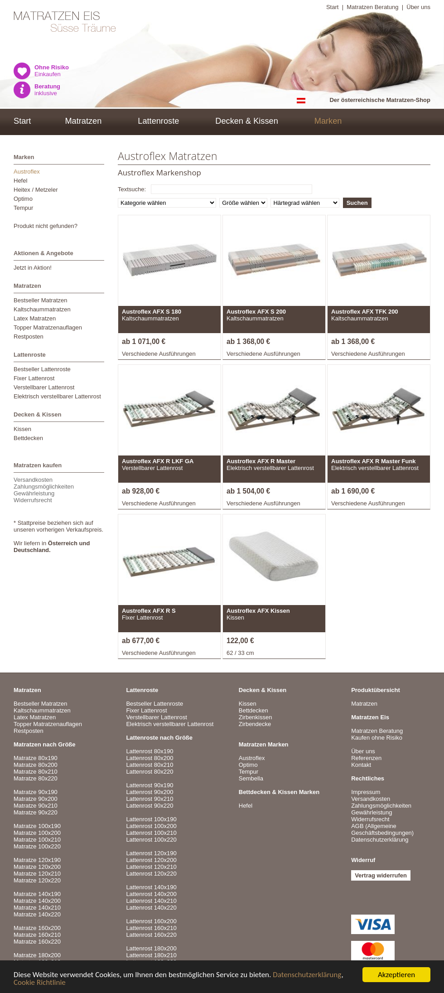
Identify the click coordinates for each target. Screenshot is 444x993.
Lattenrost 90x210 (149, 798)
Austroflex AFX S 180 (151, 311)
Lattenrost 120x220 (151, 873)
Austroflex (27, 171)
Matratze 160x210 (37, 934)
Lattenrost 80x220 (149, 771)
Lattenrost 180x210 (151, 955)
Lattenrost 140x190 (151, 887)
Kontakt (361, 764)
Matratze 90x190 (36, 792)
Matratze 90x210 (36, 805)
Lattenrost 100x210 (151, 832)
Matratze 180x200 (37, 955)
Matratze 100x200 (37, 832)
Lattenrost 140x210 (151, 900)
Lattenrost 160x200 (151, 921)
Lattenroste (158, 121)
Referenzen (366, 758)
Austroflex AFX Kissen (258, 610)
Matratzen (83, 121)
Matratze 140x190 (37, 894)
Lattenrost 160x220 (151, 934)
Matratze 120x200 (37, 866)
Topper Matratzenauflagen (48, 327)
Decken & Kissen (246, 121)
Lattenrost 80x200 (149, 758)
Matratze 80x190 (36, 758)
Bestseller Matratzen (41, 300)
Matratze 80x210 (36, 771)
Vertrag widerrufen (381, 875)
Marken (328, 121)
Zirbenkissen (255, 717)
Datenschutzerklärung (307, 975)
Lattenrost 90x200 (149, 792)
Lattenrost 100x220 (151, 839)
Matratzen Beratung (372, 7)
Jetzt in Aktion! (33, 267)
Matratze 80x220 (36, 778)
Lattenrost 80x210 (149, 764)
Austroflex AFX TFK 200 (364, 311)
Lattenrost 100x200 (151, 826)
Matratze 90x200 (36, 798)
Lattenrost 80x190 (149, 751)
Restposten (28, 336)
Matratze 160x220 (37, 941)
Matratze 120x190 (37, 860)
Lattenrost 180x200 (151, 948)
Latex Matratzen (35, 318)
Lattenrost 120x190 (151, 853)
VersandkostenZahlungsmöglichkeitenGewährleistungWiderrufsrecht (44, 490)
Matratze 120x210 (37, 873)
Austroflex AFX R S (149, 610)
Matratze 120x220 (37, 880)
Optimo (23, 198)
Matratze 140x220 (37, 914)
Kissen (22, 429)
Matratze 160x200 (37, 928)
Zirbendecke (255, 724)
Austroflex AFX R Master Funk (373, 461)
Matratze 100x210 (37, 839)
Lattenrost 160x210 (151, 928)
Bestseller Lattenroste (42, 369)
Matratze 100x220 (37, 846)
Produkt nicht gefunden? (45, 226)
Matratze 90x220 (36, 812)
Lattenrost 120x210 (151, 866)
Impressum (365, 792)
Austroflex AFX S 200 (256, 311)
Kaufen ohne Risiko (376, 737)
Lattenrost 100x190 (151, 819)
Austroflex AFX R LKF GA (157, 461)
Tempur (23, 207)
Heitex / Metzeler (36, 189)
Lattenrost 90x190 (149, 785)
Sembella (251, 778)
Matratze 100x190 (37, 826)
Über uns (418, 7)
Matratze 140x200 (37, 900)
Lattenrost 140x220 (151, 907)
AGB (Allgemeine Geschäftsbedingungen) (382, 829)
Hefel (20, 180)
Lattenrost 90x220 (149, 805)
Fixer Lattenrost (34, 378)
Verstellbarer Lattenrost (44, 387)
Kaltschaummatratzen (42, 309)
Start (332, 7)
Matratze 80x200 (36, 764)
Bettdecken (28, 438)
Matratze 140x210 (37, 907)
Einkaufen (51, 71)
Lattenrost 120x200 (151, 860)
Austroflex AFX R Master (261, 461)
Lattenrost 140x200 (151, 894)
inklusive (47, 90)
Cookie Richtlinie (40, 983)
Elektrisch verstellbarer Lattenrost (57, 396)
